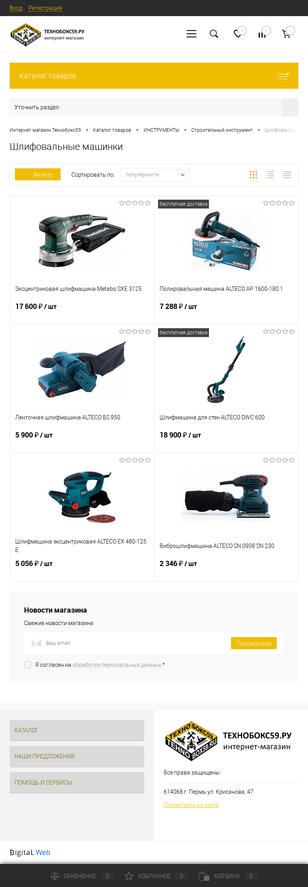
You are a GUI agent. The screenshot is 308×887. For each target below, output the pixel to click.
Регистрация (45, 8)
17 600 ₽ (82, 311)
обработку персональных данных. (117, 665)
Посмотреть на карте (191, 805)
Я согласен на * (100, 665)
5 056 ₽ (82, 568)
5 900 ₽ (82, 440)
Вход (16, 8)
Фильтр (37, 175)
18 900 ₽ (226, 440)
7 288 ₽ (226, 311)
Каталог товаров (154, 76)
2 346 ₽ (226, 568)
